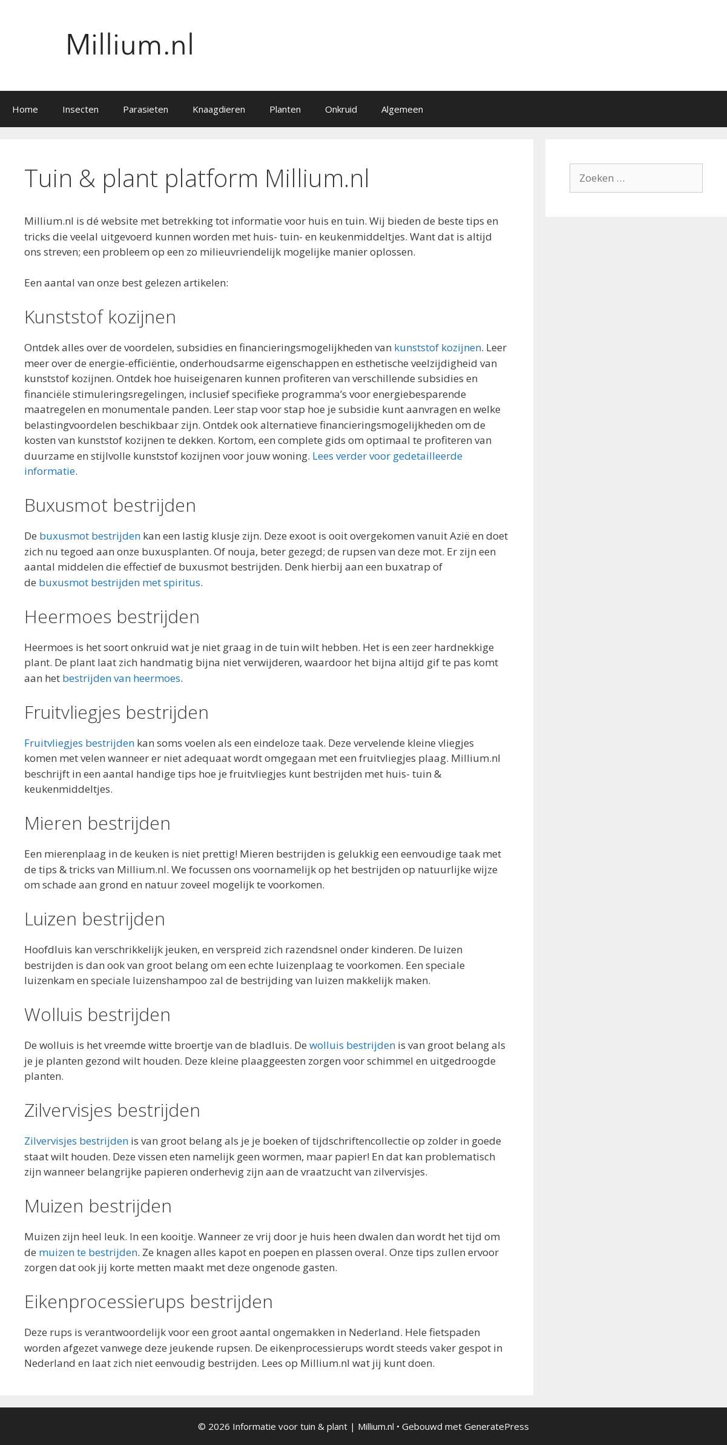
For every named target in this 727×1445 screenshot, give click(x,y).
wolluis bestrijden (352, 1045)
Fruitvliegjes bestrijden (79, 743)
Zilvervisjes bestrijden (76, 1141)
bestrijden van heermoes (121, 678)
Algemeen (402, 109)
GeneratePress (496, 1426)
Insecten (80, 109)
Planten (285, 109)
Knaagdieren (218, 109)
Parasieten (145, 109)
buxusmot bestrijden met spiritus (119, 582)
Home (25, 109)
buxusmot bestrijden (89, 536)
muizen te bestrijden (88, 1252)
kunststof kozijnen (437, 347)
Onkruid (341, 109)
